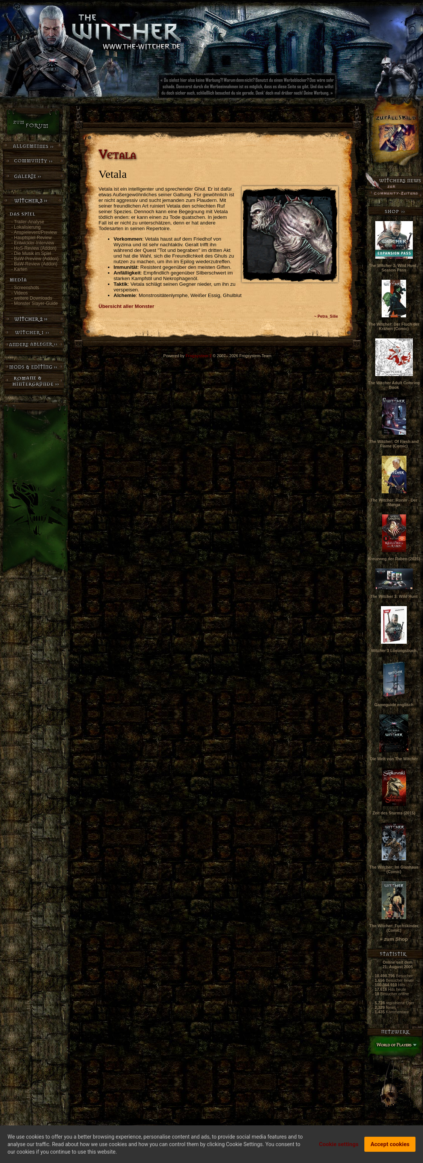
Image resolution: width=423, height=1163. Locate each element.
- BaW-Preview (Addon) (35, 258)
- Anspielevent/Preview (34, 232)
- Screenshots (25, 287)
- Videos (19, 293)
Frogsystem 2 (199, 355)
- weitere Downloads (31, 298)
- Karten (19, 269)
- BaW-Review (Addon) (34, 264)
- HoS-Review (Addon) (33, 248)
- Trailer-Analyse (27, 221)
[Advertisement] (272, 88)
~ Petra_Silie (326, 316)
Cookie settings (338, 1146)
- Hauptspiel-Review (31, 237)
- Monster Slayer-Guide (34, 303)
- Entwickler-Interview (32, 243)
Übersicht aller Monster (126, 306)
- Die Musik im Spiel (31, 253)
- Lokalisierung (26, 227)
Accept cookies (389, 1146)
